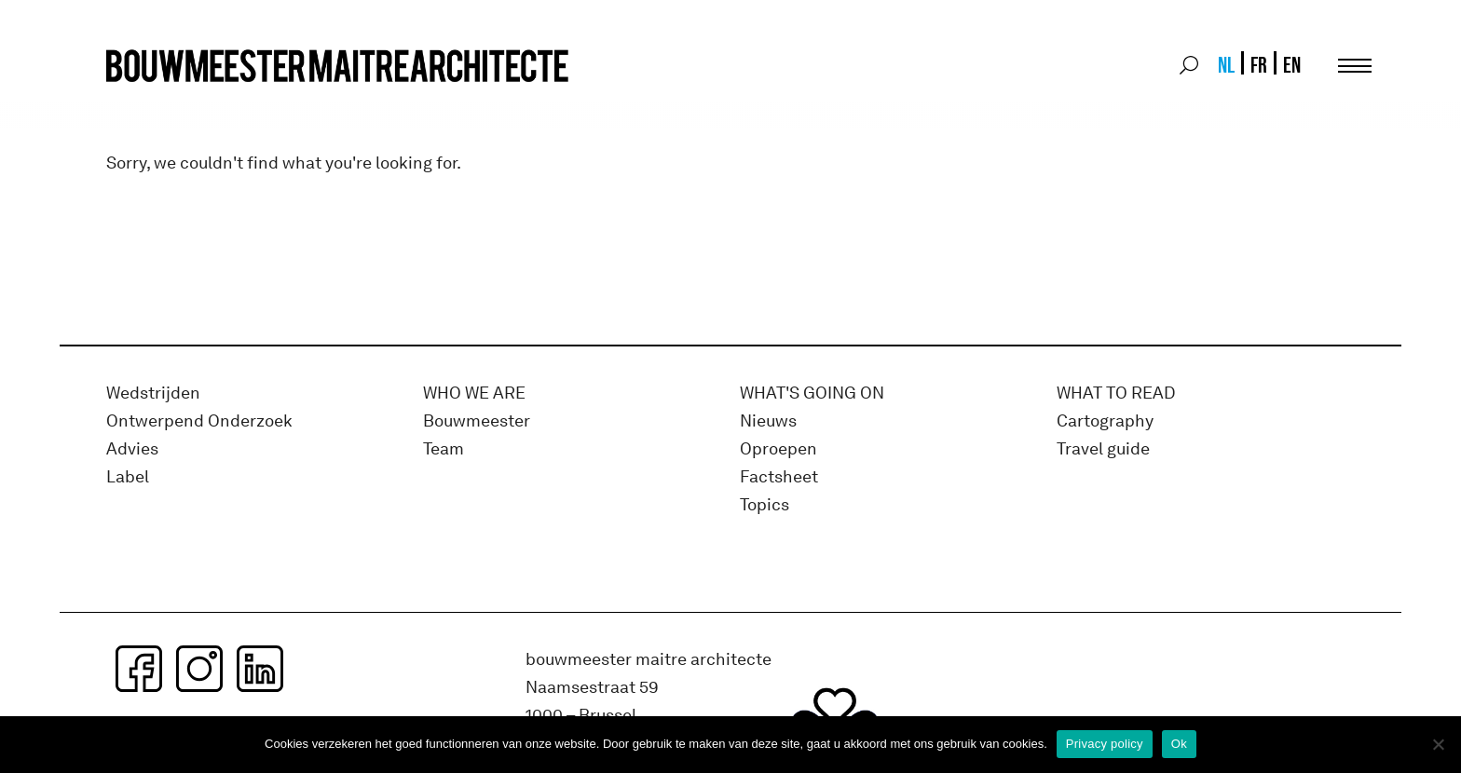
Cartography (1105, 421)
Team (443, 449)
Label (127, 477)
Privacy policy (1104, 744)
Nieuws (768, 421)
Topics (764, 505)
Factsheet (779, 477)
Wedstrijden (153, 393)
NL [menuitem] (1226, 64)
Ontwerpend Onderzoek (199, 421)
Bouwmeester (476, 421)
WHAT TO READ (1116, 393)
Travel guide (1103, 449)
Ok (1179, 744)
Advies (132, 449)
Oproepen (778, 449)
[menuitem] (1224, 65)
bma (150, 100)
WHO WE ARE (474, 393)
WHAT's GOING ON (812, 393)
